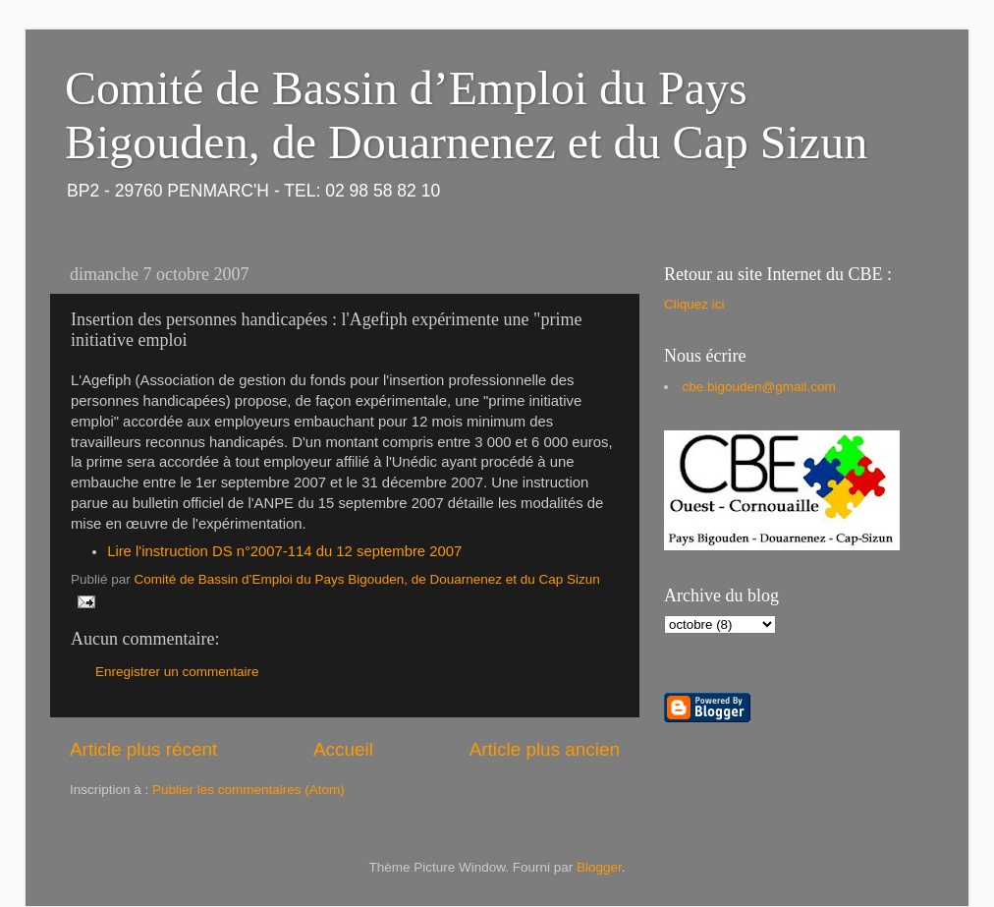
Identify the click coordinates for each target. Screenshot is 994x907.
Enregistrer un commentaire (177, 671)
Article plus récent (143, 749)
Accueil (343, 749)
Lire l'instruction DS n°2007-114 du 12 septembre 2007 (284, 551)
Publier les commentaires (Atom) (248, 789)
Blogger (599, 867)
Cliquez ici (694, 304)
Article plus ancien (544, 749)
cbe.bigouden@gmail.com (759, 386)
